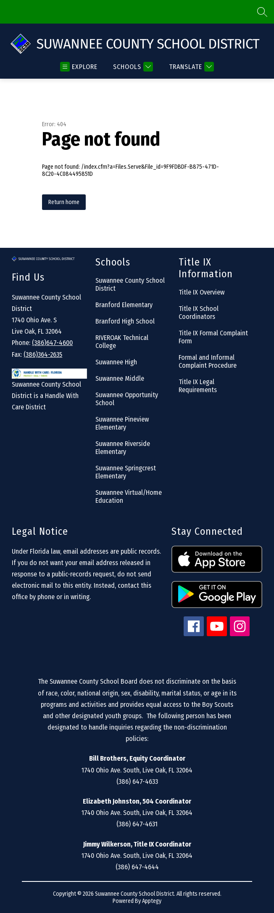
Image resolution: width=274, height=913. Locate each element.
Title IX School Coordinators (199, 313)
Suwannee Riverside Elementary (122, 448)
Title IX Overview (201, 292)
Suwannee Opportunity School (126, 399)
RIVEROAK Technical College (121, 342)
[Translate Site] (190, 66)
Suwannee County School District (130, 284)
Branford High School (125, 321)
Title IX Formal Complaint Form (213, 337)
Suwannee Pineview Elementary (122, 423)
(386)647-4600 (52, 343)
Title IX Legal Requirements (198, 386)
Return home (63, 202)
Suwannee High (116, 362)
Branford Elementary (124, 305)
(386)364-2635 (43, 354)
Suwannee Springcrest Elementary (125, 472)
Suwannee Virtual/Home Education (128, 496)
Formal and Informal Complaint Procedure (208, 361)
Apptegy (151, 901)
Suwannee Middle (119, 378)
